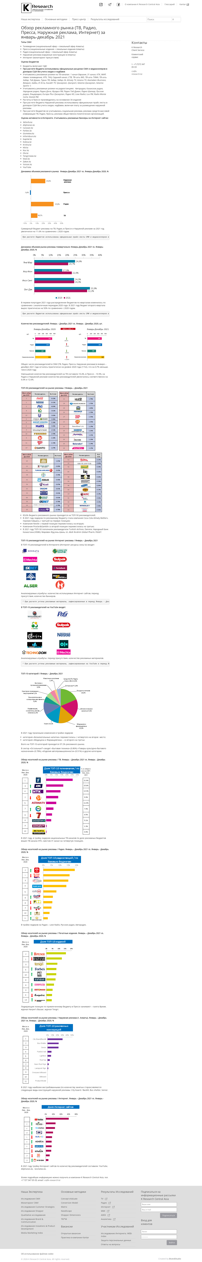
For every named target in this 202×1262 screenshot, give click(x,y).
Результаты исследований (105, 19)
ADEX (105, 1215)
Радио (106, 1202)
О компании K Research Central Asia (142, 4)
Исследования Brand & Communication (32, 1220)
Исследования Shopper (32, 1211)
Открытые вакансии (71, 1233)
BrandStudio (175, 1258)
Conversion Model (69, 1202)
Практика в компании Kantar (75, 1237)
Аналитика (108, 1219)
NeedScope (66, 1211)
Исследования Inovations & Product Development (38, 1227)
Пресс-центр (79, 19)
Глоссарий (170, 4)
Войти (172, 1242)
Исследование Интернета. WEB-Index (116, 1235)
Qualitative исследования (33, 1215)
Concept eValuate (69, 1198)
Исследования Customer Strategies (38, 1206)
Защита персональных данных (116, 1240)
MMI (105, 1211)
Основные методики (56, 19)
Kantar (184, 4)
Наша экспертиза (30, 19)
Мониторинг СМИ (29, 1202)
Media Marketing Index (32, 1233)
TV (104, 1198)
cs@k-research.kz (52, 1180)
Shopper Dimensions (71, 1215)
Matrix (64, 1206)
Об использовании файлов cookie (37, 1253)
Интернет (108, 1206)
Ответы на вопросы (110, 1244)
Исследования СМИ (30, 1198)
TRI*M (64, 1219)
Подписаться (168, 1215)
